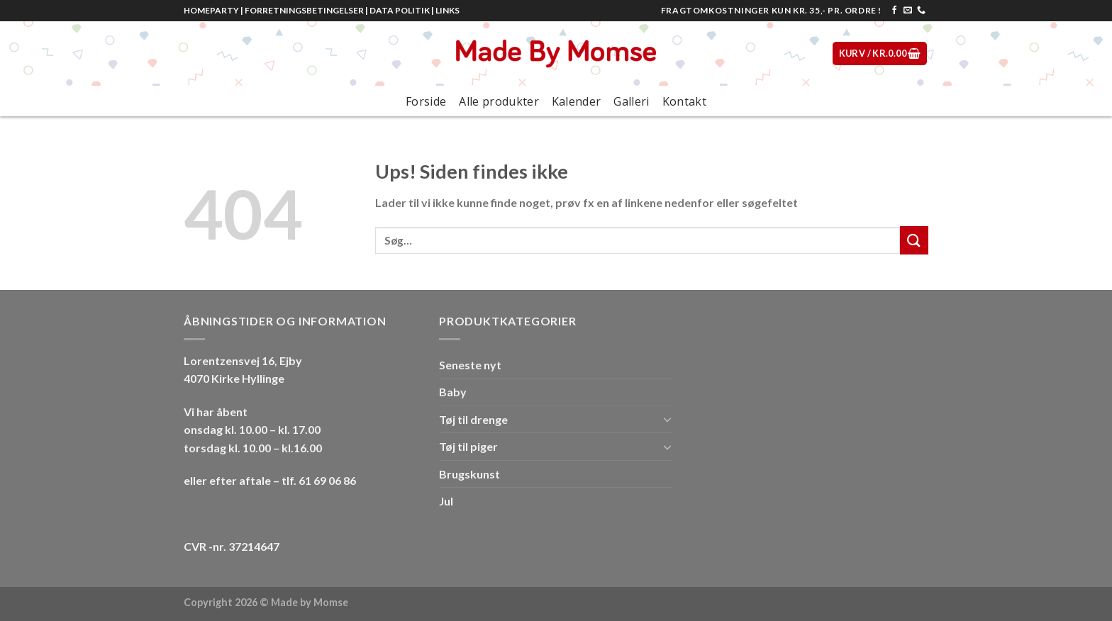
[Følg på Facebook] (894, 11)
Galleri (631, 101)
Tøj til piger (468, 446)
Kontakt (684, 101)
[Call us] (921, 11)
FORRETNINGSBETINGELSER (304, 10)
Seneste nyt (470, 364)
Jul (446, 501)
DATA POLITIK (399, 10)
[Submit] (914, 240)
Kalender (576, 101)
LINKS (447, 10)
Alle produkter (498, 101)
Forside (426, 101)
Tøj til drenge (473, 419)
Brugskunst (469, 474)
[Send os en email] (907, 11)
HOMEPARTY (211, 10)
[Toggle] (667, 418)
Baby (453, 391)
